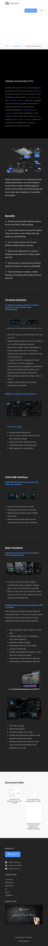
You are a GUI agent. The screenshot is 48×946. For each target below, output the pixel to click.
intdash (36, 95)
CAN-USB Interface (16, 104)
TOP (6, 46)
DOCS (7, 892)
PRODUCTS (9, 883)
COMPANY (9, 895)
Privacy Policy (19, 937)
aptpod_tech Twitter (13, 865)
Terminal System (33, 101)
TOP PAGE (9, 879)
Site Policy (28, 937)
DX (6, 889)
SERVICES (16, 46)
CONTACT (30, 10)
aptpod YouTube (12, 868)
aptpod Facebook (12, 862)
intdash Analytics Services (22, 123)
